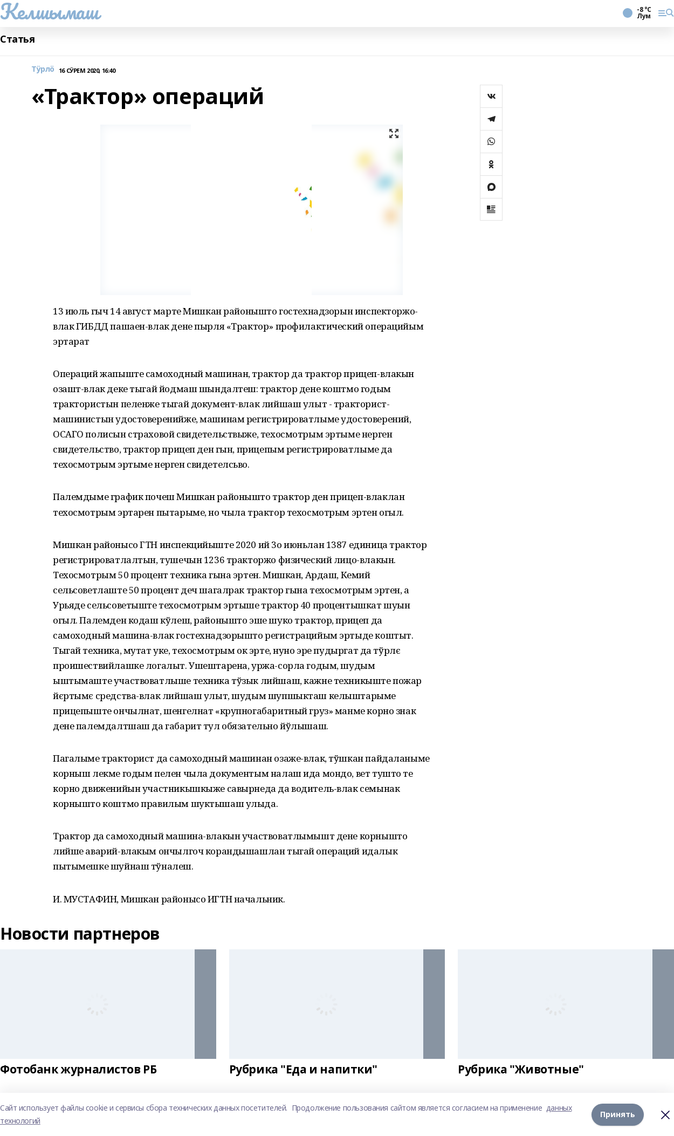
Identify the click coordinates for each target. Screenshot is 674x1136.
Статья (17, 39)
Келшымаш (49, 11)
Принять (617, 1114)
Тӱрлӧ (42, 69)
